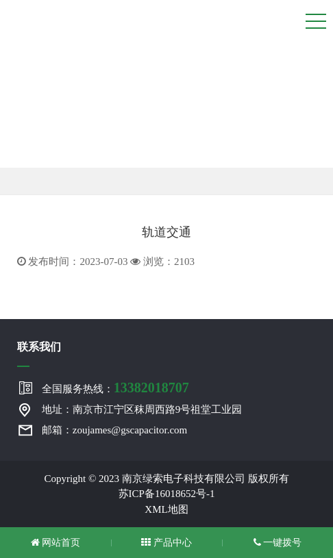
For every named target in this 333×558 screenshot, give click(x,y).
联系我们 (39, 347)
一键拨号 (278, 542)
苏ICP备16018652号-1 (167, 493)
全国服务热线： (115, 387)
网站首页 (56, 542)
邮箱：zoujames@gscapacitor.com (115, 429)
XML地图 (166, 509)
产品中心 (166, 542)
